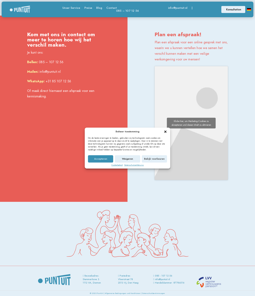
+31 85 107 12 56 (58, 81)
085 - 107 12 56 (163, 275)
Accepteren (100, 159)
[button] (165, 131)
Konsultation (233, 9)
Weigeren (127, 159)
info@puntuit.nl (178, 8)
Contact (111, 8)
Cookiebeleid (117, 165)
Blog (99, 8)
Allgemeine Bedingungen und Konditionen (123, 293)
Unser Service (71, 8)
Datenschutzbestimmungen (153, 293)
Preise (88, 8)
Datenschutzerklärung (134, 165)
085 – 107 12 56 (127, 11)
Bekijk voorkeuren (154, 159)
